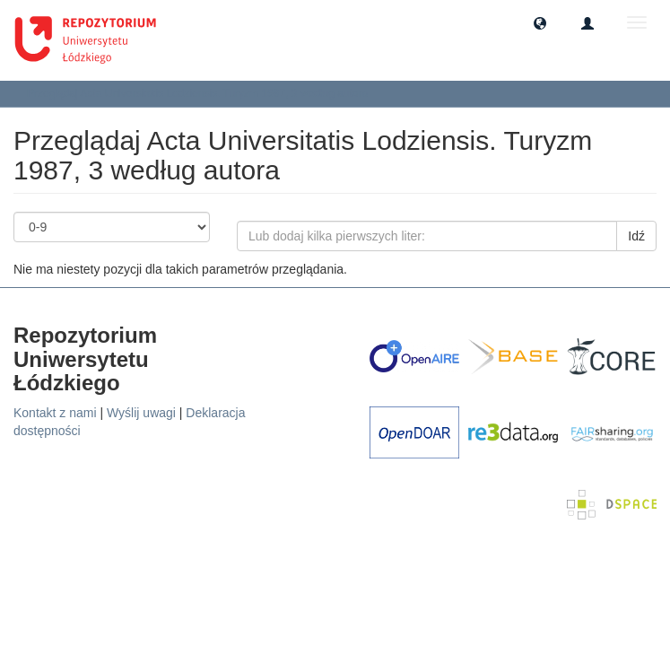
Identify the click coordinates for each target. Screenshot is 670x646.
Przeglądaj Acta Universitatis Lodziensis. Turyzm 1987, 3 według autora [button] (203, 93)
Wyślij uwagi (141, 413)
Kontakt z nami (55, 413)
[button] (540, 22)
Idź (636, 236)
